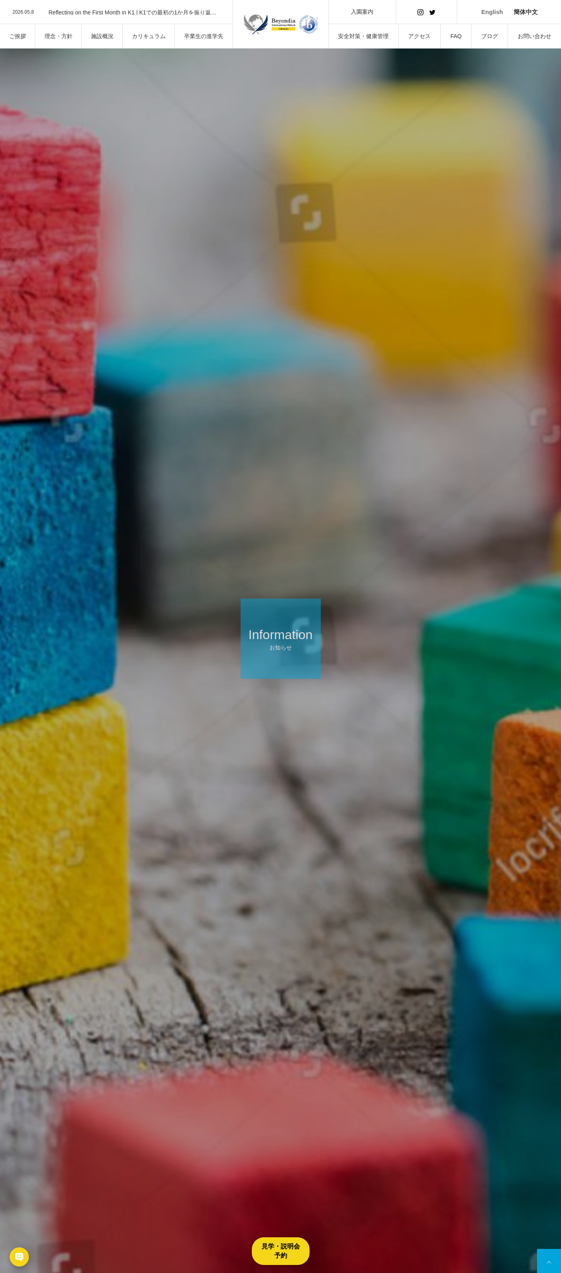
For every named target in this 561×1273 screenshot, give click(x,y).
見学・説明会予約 (280, 1251)
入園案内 (362, 11)
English (492, 11)
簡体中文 (526, 11)
